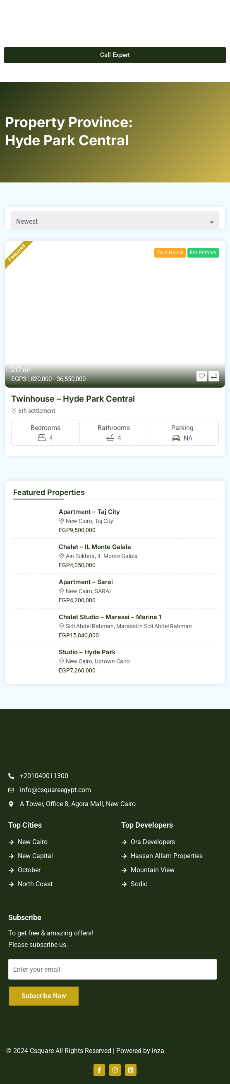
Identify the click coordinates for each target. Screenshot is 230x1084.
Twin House (170, 253)
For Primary (203, 253)
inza (158, 1051)
